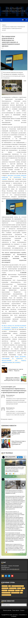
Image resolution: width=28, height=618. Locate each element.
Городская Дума (5, 588)
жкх (21, 592)
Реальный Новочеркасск (14, 9)
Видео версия (15, 610)
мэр (21, 590)
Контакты (22, 610)
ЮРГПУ (19, 588)
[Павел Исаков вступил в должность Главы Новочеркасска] (5, 443)
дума (23, 588)
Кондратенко (5, 590)
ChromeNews (22, 615)
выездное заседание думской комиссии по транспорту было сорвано (14, 177)
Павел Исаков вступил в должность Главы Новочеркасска (19, 442)
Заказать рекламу (7, 610)
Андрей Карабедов (13, 588)
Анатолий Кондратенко (6, 592)
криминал (17, 590)
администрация (11, 590)
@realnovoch (15, 569)
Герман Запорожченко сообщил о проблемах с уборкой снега (18, 432)
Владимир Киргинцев (15, 592)
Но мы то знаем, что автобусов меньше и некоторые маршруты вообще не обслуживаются (14, 327)
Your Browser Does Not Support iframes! (14, 506)
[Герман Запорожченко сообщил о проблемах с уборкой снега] (5, 433)
